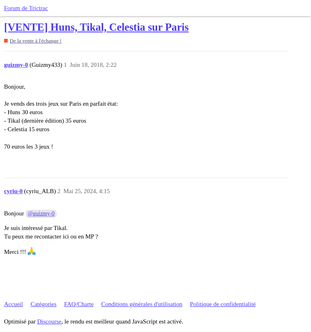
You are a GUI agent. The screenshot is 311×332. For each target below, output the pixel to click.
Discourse (49, 321)
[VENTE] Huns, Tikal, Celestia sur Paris (96, 27)
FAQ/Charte (79, 304)
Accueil (13, 304)
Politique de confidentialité (223, 304)
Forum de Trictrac (26, 8)
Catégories (43, 304)
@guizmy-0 (41, 214)
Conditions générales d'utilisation (141, 304)
